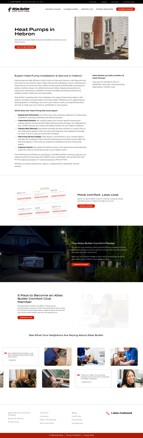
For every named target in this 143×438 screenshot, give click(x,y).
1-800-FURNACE (15, 2)
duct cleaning (76, 155)
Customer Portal (129, 2)
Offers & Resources (104, 9)
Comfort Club (87, 9)
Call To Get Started (25, 47)
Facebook (77, 420)
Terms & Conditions (73, 435)
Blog (74, 413)
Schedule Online (125, 9)
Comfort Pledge (81, 264)
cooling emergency (47, 160)
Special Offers (86, 206)
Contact (44, 413)
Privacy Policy (89, 435)
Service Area (47, 423)
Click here (96, 82)
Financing (114, 2)
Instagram (77, 423)
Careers (104, 2)
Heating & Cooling (53, 9)
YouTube (76, 416)
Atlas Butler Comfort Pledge (19, 414)
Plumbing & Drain (71, 9)
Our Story (92, 2)
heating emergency (29, 160)
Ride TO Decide (48, 420)
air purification (44, 155)
